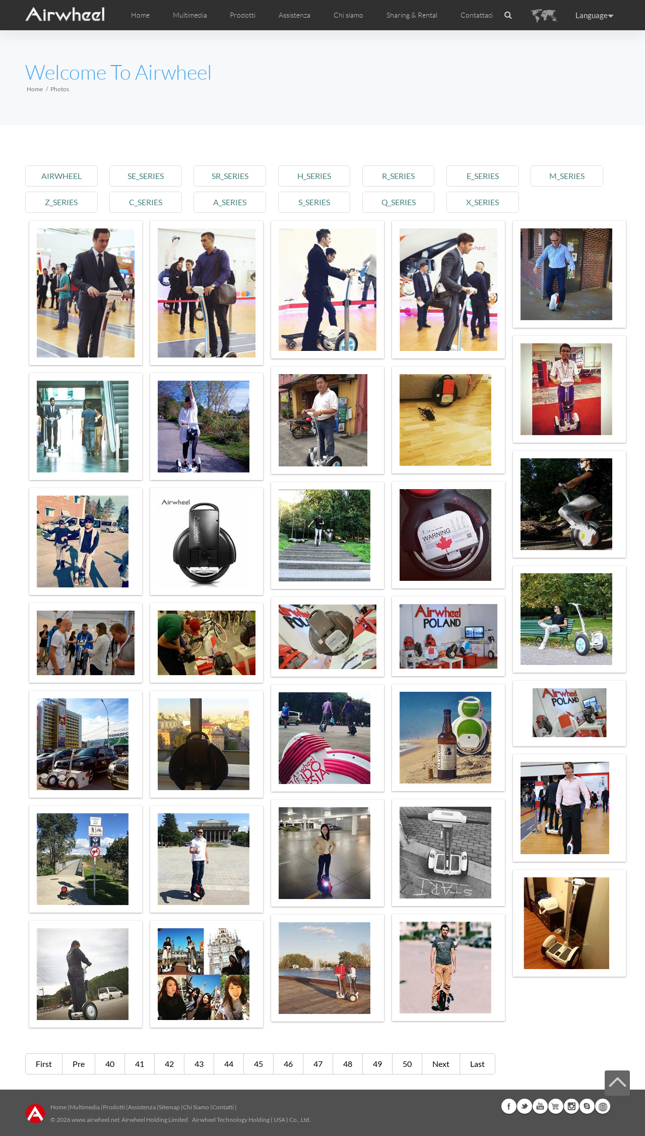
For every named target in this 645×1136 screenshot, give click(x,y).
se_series (145, 176)
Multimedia (85, 1107)
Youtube (540, 1106)
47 (317, 1063)
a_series (229, 202)
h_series (314, 176)
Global (602, 1106)
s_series (314, 202)
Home (140, 15)
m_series (567, 176)
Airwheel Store (555, 1106)
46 (288, 1063)
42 (169, 1063)
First (44, 1063)
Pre (79, 1063)
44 (228, 1063)
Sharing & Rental (411, 15)
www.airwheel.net (95, 1119)
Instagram (571, 1106)
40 (109, 1063)
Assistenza (294, 15)
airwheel (61, 176)
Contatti (223, 1107)
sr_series (230, 176)
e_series (483, 176)
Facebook (509, 1106)
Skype (587, 1106)
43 (199, 1063)
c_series (145, 202)
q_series (398, 202)
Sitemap (169, 1107)
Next (440, 1063)
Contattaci (477, 15)
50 (407, 1063)
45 (258, 1063)
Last (477, 1063)
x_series (482, 202)
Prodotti (242, 15)
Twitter (524, 1106)
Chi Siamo (196, 1107)
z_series (61, 202)
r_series (398, 176)
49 (377, 1063)
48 (347, 1063)
